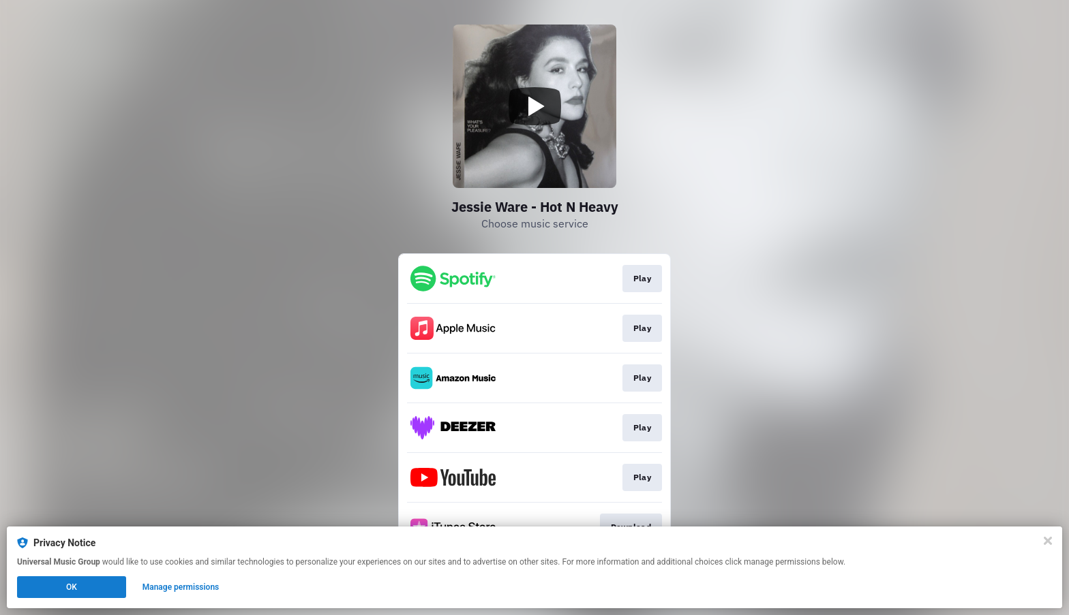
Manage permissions (181, 587)
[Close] (1048, 541)
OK (71, 587)
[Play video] (534, 106)
